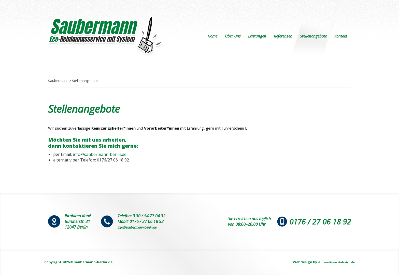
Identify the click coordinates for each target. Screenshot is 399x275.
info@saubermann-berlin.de (99, 154)
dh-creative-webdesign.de (332, 262)
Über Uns (232, 36)
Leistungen (257, 36)
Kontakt (340, 36)
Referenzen (283, 36)
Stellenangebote (313, 36)
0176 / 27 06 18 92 (313, 221)
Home (212, 36)
